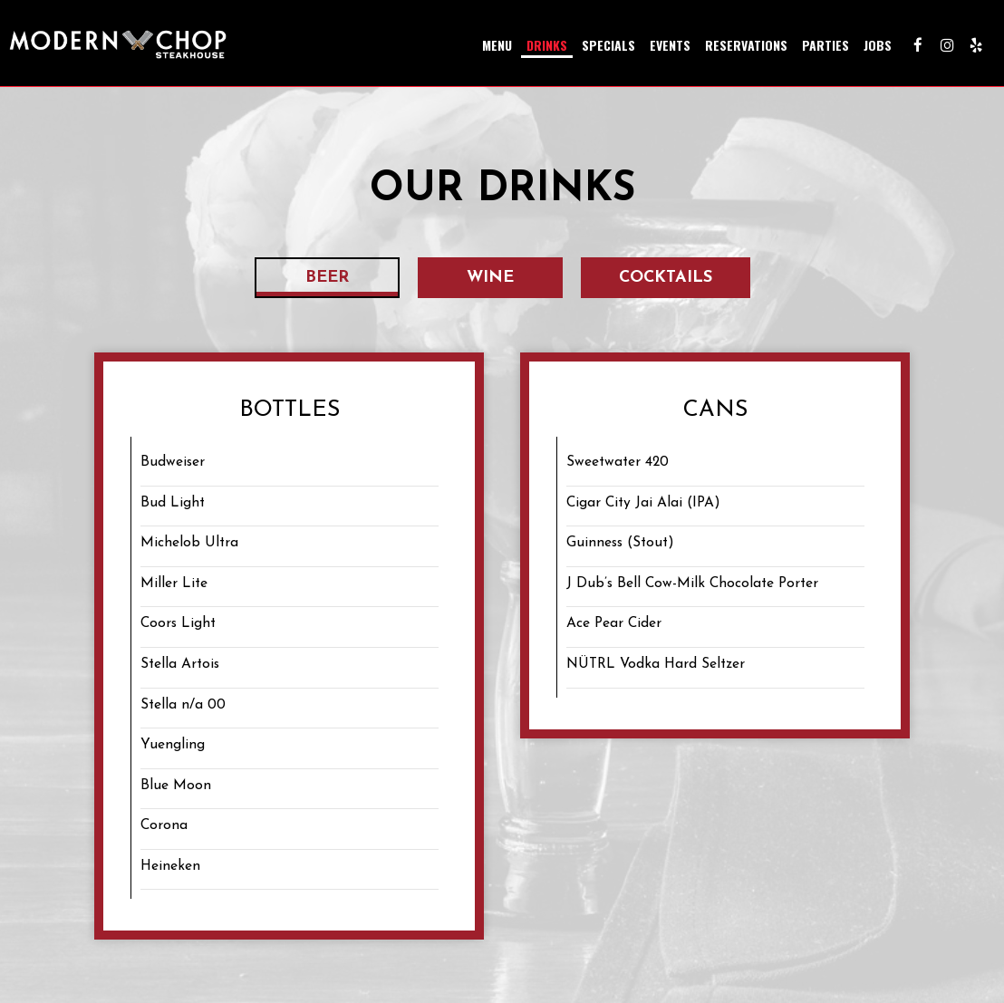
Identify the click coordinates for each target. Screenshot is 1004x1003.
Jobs (878, 45)
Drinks (546, 45)
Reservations (746, 45)
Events (670, 45)
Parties (825, 45)
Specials (608, 45)
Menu (497, 45)
